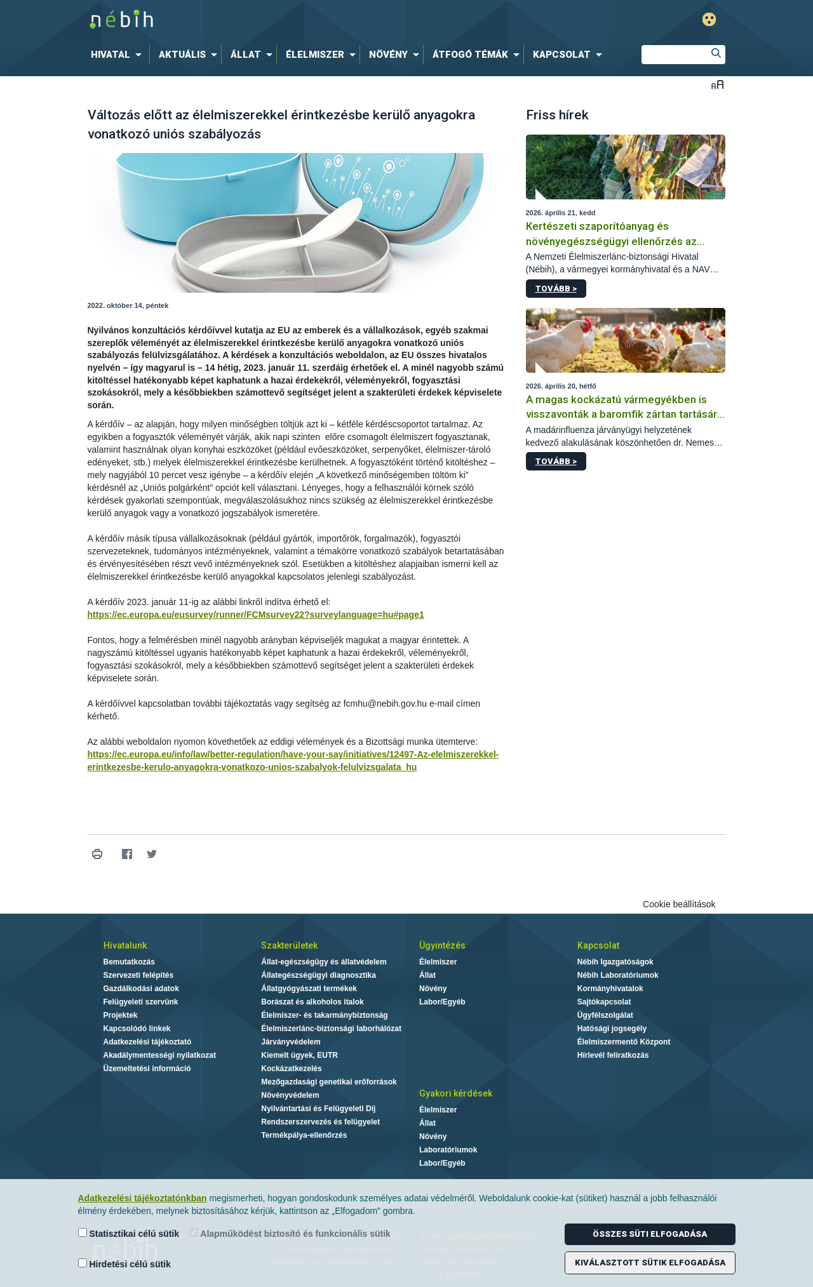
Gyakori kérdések (455, 1093)
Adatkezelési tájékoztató (148, 1041)
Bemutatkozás (129, 961)
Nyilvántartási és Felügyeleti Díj (318, 1108)
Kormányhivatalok (610, 988)
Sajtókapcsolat (604, 1001)
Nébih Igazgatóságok (615, 961)
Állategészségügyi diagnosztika (318, 975)
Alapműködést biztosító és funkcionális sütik (290, 1233)
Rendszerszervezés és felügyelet (320, 1121)
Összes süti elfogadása (650, 1234)
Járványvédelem (290, 1041)
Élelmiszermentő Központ (624, 1041)
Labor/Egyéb (442, 1001)
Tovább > (556, 288)
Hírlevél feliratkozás (613, 1055)
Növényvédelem (290, 1095)
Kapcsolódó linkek (137, 1028)
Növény (433, 988)
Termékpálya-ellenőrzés (304, 1135)
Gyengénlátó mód (709, 19)
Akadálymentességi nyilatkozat (160, 1055)
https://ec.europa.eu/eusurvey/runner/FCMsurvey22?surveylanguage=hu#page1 (256, 615)
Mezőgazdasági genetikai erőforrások (328, 1081)
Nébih (271, 20)
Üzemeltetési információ (147, 1068)
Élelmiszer (438, 961)
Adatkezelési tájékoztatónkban (142, 1198)
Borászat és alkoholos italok (312, 1001)
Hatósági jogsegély (612, 1028)
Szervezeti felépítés (139, 975)
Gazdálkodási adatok (141, 988)
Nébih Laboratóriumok (618, 975)
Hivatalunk (125, 945)
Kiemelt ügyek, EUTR (299, 1055)
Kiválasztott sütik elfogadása (650, 1262)
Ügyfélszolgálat (605, 1015)
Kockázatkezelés (291, 1068)
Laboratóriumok (448, 1149)
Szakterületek (289, 945)
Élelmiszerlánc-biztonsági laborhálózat (331, 1028)
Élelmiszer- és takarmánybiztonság (324, 1015)
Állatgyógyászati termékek (309, 988)
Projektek (121, 1015)
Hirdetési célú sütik (124, 1263)
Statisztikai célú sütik (129, 1233)
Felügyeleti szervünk (141, 1001)
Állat (427, 975)
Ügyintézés (442, 945)
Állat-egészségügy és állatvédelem (323, 961)
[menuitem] (119, 54)
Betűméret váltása (717, 84)
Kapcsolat (598, 945)
